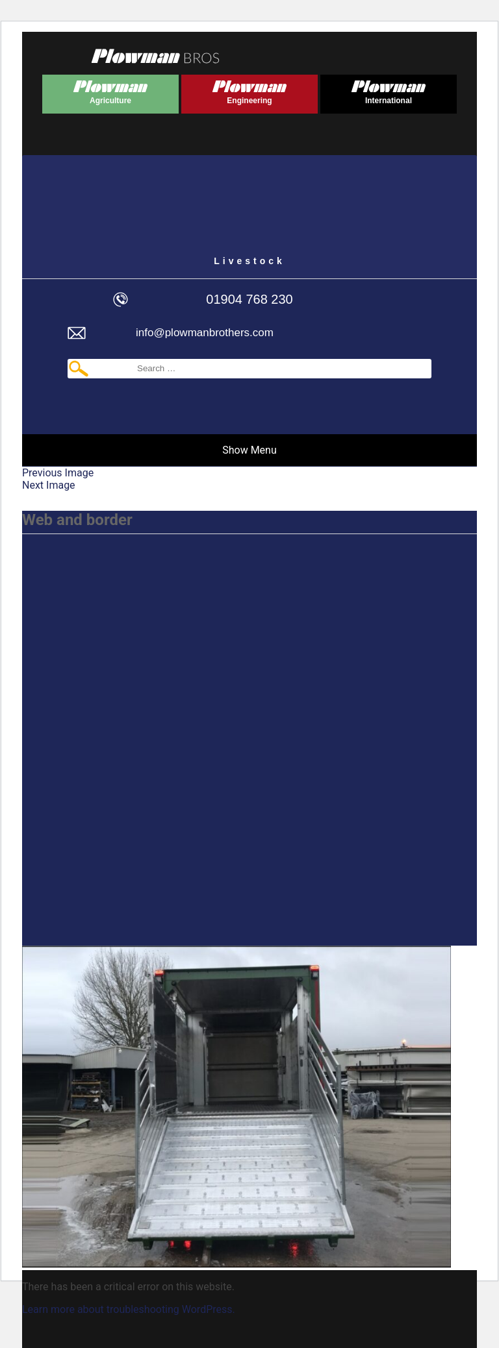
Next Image (48, 485)
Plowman (110, 90)
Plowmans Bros (155, 55)
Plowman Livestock (249, 210)
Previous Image (58, 473)
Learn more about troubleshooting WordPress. (128, 1309)
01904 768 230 (249, 299)
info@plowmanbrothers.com (205, 332)
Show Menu (249, 450)
